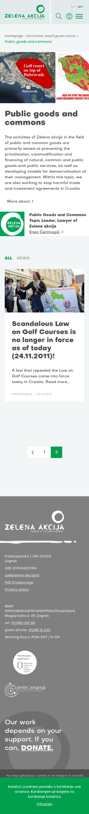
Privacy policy (17, 589)
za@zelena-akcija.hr (22, 575)
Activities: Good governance (51, 36)
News (23, 258)
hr (73, 7)
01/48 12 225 (39, 630)
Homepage (14, 36)
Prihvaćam (44, 804)
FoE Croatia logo (19, 582)
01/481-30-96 (23, 623)
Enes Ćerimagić (44, 232)
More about (18, 202)
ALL (8, 258)
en (80, 7)
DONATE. (37, 748)
